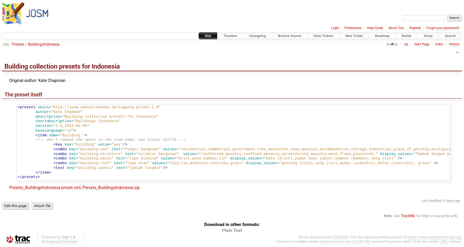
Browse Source (290, 36)
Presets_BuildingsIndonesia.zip (111, 187)
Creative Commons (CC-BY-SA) (345, 241)
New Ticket (354, 36)
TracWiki (408, 216)
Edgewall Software (61, 241)
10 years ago (451, 201)
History (454, 44)
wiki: (6, 44)
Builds (407, 36)
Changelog (257, 36)
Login (335, 28)
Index (439, 44)
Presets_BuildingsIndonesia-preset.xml (44, 187)
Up (406, 44)
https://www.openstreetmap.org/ (434, 237)
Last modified (431, 201)
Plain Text (232, 230)
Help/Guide (375, 28)
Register (415, 28)
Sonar (428, 36)
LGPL (443, 241)
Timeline (230, 36)
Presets (18, 44)
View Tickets (323, 36)
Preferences (353, 28)
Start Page (421, 44)
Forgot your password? (443, 28)
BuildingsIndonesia (43, 44)
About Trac (396, 28)
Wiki (208, 36)
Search (450, 36)
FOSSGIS (340, 237)
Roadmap (382, 36)
